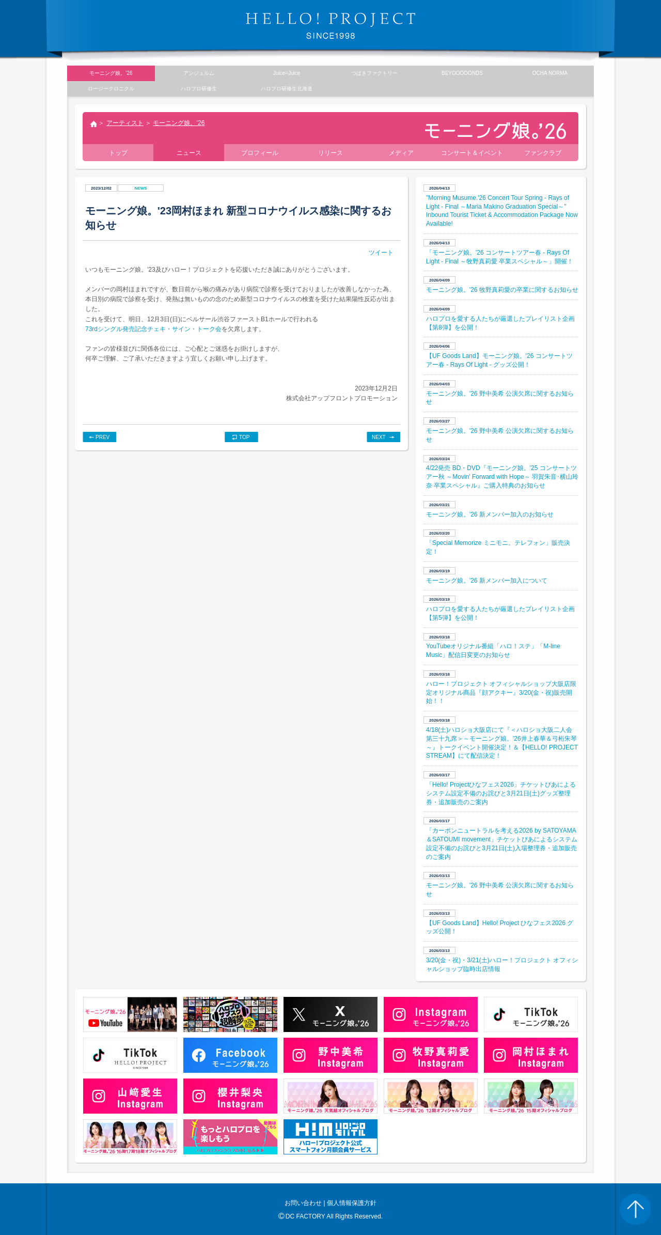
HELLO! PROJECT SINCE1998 (330, 25)
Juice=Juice (287, 73)
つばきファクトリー (374, 73)
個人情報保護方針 (351, 1203)
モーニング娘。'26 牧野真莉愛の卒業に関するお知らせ (502, 289)
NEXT (379, 437)
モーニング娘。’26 (178, 123)
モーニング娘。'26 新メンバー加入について (486, 580)
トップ (93, 125)
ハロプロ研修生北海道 (286, 88)
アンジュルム (198, 73)
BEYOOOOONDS (462, 73)
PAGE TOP (635, 1209)
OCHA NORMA (550, 73)
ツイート (381, 252)
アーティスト (125, 123)
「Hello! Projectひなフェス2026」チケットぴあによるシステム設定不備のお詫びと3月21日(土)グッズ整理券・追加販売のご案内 (501, 793)
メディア (401, 153)
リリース (330, 153)
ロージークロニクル (111, 88)
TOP (244, 437)
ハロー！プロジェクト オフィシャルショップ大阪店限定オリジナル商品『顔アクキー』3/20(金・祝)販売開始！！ (501, 692)
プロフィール (259, 153)
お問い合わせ (303, 1203)
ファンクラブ (542, 153)
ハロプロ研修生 (199, 88)
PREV (102, 437)
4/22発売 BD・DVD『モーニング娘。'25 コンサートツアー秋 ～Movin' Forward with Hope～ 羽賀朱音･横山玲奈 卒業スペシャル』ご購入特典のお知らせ (502, 476)
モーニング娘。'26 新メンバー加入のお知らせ (490, 514)
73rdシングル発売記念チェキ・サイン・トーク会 (153, 329)
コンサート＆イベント (472, 153)
